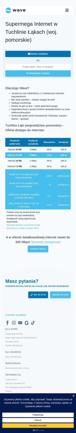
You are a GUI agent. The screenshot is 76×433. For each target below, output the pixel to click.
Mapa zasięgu (38, 54)
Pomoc (8, 391)
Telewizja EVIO (12, 341)
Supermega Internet (14, 334)
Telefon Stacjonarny (14, 345)
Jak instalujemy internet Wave (18, 387)
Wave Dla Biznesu (13, 357)
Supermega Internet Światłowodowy (21, 338)
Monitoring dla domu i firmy (17, 368)
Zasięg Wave (11, 379)
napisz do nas (60, 295)
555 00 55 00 (38, 295)
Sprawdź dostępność (46, 242)
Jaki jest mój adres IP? (15, 383)
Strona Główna (15, 315)
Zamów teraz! (38, 249)
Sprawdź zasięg (38, 73)
